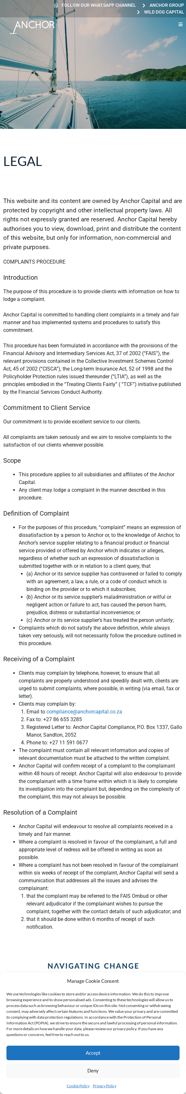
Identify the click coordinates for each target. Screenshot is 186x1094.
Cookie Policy (78, 1085)
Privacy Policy (104, 1085)
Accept (93, 1053)
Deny (93, 1070)
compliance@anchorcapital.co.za (84, 712)
